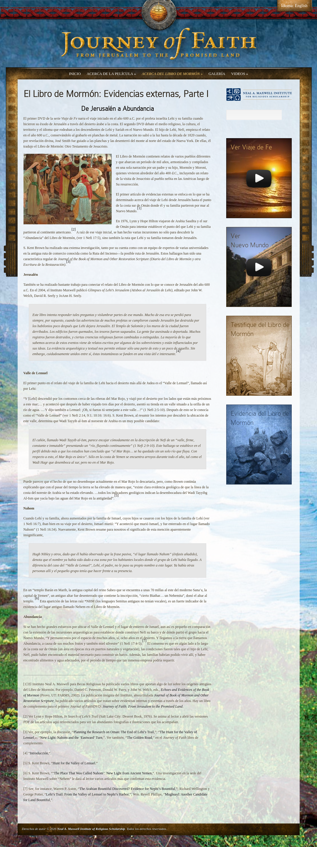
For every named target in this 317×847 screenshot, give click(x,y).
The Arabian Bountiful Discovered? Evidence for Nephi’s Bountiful (127, 789)
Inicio (75, 73)
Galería (217, 73)
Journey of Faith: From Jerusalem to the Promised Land (142, 706)
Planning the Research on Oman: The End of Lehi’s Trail (113, 732)
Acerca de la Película (111, 73)
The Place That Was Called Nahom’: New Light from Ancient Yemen (103, 773)
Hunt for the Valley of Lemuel (74, 763)
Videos (239, 73)
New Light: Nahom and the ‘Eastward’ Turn (71, 738)
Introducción (39, 753)
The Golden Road (139, 738)
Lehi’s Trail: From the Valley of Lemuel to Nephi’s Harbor (87, 794)
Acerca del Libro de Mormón (172, 73)
